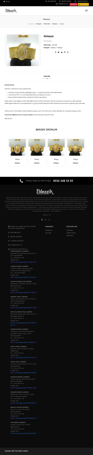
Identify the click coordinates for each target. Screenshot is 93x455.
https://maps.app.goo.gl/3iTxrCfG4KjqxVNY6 (24, 277)
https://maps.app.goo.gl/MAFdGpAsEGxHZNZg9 (26, 342)
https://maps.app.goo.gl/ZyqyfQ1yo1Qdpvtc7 (25, 307)
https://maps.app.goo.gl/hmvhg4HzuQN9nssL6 (25, 433)
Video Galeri (70, 235)
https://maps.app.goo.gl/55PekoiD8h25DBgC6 (25, 403)
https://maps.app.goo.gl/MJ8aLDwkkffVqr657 (25, 372)
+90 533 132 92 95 (66, 1)
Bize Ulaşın (48, 233)
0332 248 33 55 (52, 1)
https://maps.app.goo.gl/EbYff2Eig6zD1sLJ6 (24, 418)
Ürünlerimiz (70, 230)
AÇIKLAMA (47, 76)
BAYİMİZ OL (73, 4)
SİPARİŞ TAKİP (83, 4)
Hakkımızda (48, 230)
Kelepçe (53, 47)
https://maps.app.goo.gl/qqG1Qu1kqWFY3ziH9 (25, 292)
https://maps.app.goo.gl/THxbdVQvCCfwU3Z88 (25, 388)
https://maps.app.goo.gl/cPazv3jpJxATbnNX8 (25, 262)
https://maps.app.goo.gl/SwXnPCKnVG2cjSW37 (25, 357)
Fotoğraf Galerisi (71, 233)
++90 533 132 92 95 (82, 1)
